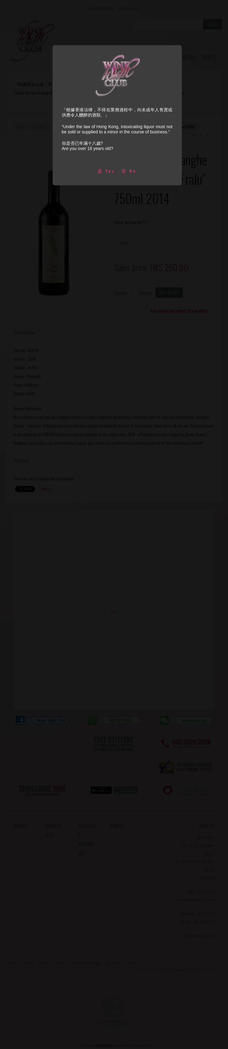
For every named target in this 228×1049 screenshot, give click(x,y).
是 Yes (106, 171)
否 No (129, 171)
